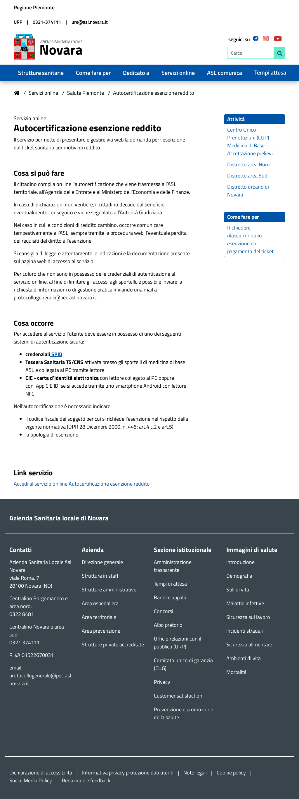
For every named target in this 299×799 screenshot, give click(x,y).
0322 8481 (21, 614)
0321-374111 (47, 21)
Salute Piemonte (85, 93)
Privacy (162, 682)
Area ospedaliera (100, 603)
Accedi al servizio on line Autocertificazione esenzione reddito (82, 484)
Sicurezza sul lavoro (248, 617)
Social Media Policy (30, 780)
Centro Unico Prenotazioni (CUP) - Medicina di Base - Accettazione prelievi (250, 142)
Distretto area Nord (248, 165)
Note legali (195, 772)
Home (17, 93)
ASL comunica (224, 72)
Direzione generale (102, 562)
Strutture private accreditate (113, 644)
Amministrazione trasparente (173, 566)
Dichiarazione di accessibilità (40, 772)
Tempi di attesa (170, 584)
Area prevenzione (101, 631)
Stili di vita (237, 589)
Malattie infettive (245, 603)
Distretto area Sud (247, 176)
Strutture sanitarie (41, 72)
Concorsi (163, 611)
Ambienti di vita (243, 658)
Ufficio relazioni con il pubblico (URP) (177, 642)
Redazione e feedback (86, 780)
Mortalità (236, 672)
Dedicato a (136, 72)
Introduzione (240, 562)
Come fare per (93, 72)
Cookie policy (231, 772)
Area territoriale (99, 617)
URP (18, 21)
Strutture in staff (100, 576)
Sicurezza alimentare (249, 644)
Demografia (239, 576)
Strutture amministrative (109, 589)
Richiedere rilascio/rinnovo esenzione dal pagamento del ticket (250, 239)
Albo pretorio (168, 625)
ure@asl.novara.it (90, 21)
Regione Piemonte (34, 7)
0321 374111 (24, 642)
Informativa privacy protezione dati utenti (127, 772)
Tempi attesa (270, 72)
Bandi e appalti (170, 597)
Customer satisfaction (178, 696)
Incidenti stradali (244, 631)
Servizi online (178, 72)
